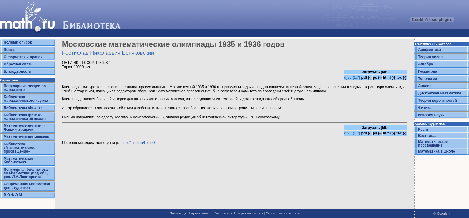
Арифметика (429, 50)
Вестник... (427, 136)
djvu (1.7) (352, 77)
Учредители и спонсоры (283, 213)
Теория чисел (430, 57)
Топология (427, 79)
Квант (423, 129)
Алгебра (425, 64)
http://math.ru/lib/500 (138, 142)
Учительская (223, 213)
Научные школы (200, 213)
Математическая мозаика (26, 137)
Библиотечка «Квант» (23, 108)
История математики (248, 213)
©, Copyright (441, 213)
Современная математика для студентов (27, 186)
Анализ (424, 86)
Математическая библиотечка (18, 160)
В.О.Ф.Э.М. (13, 195)
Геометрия (427, 71)
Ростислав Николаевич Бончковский (108, 53)
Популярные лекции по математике (25, 88)
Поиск (9, 50)
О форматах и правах (23, 57)
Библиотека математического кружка (26, 99)
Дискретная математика (439, 93)
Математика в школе (436, 151)
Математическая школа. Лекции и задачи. (25, 128)
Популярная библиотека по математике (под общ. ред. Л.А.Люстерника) (26, 173)
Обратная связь (18, 64)
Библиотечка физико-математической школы (25, 117)
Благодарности (17, 71)
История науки (431, 115)
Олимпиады (178, 213)
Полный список (18, 42)
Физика (424, 108)
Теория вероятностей (437, 100)
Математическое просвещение (433, 143)
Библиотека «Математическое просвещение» (19, 148)
